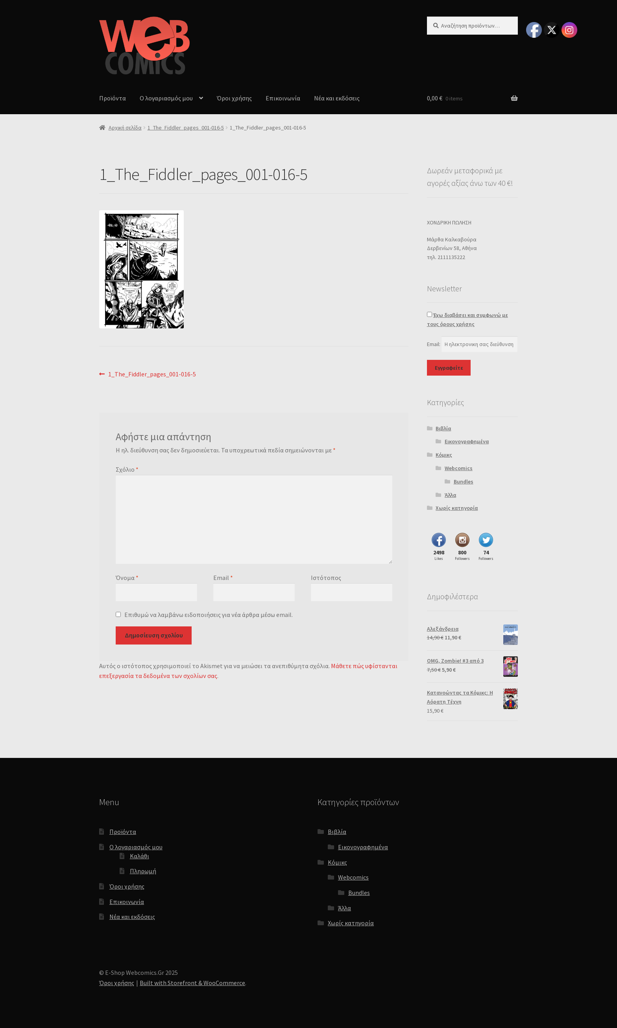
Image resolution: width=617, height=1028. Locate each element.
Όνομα (127, 578)
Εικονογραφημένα (467, 441)
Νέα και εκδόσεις (337, 98)
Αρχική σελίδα (125, 127)
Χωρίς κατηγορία (457, 507)
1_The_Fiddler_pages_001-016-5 (186, 127)
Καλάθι (139, 856)
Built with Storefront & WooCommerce (192, 983)
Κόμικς (444, 454)
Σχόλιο (127, 469)
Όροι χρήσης (234, 98)
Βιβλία (443, 428)
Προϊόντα (112, 98)
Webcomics (459, 468)
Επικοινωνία (283, 98)
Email (223, 578)
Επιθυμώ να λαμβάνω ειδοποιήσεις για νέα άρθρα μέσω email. (208, 615)
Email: (434, 344)
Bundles (463, 481)
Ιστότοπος (326, 578)
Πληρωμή (143, 871)
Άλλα (450, 494)
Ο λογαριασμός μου (166, 98)
